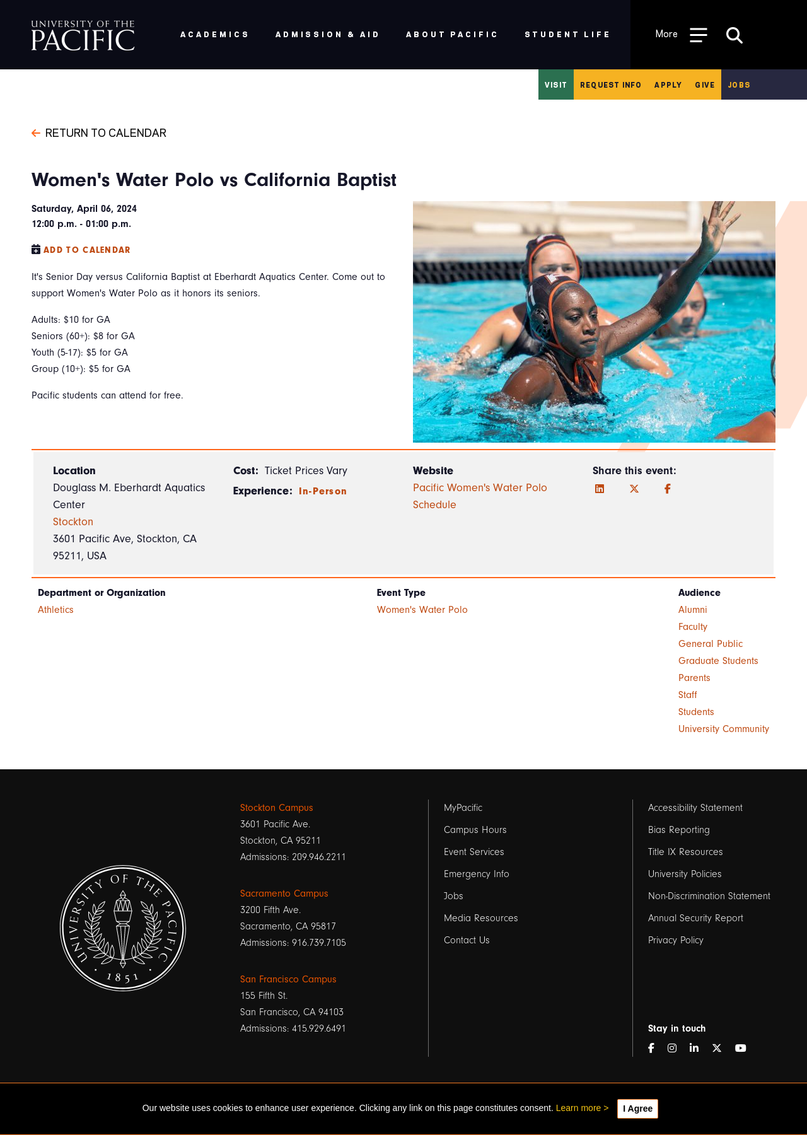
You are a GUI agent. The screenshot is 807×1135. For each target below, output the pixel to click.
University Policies (685, 874)
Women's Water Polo (422, 609)
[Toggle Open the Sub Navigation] (681, 34)
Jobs (739, 84)
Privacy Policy (676, 940)
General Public (710, 643)
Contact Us (467, 940)
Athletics (56, 609)
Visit (556, 84)
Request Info (611, 84)
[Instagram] (677, 1048)
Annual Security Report (695, 918)
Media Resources (481, 918)
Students (696, 712)
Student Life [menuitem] (568, 33)
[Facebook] (667, 489)
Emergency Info (476, 874)
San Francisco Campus (288, 979)
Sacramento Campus (284, 893)
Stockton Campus (276, 807)
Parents (694, 678)
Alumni (692, 609)
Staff (687, 695)
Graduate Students (718, 660)
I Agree (638, 1108)
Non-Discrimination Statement (709, 896)
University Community (723, 729)
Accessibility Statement (695, 807)
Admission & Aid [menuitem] (328, 33)
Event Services (474, 852)
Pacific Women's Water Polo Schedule (480, 496)
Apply (668, 84)
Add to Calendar (87, 250)
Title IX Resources (685, 852)
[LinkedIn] (600, 489)
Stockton (73, 521)
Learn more (578, 1108)
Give (705, 84)
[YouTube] (746, 1048)
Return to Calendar (99, 131)
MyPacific (463, 807)
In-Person (323, 491)
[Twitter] (634, 489)
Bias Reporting (679, 829)
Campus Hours (475, 829)
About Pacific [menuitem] (452, 33)
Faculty (692, 626)
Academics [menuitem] (215, 33)
